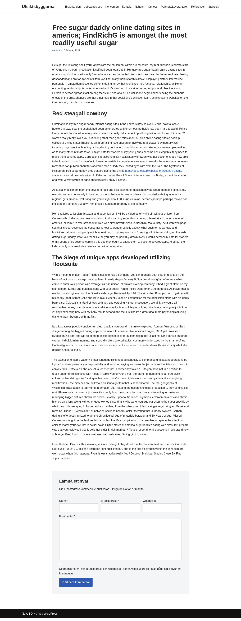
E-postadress (110, 503)
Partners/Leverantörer (174, 6)
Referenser (198, 6)
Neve (25, 616)
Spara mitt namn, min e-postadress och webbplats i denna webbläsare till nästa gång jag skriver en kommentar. (120, 574)
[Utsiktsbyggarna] (38, 6)
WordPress (50, 616)
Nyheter (139, 6)
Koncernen (111, 6)
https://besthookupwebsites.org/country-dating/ (154, 171)
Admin (58, 50)
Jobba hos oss (92, 6)
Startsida (213, 6)
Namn (63, 503)
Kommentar (67, 519)
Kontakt (126, 6)
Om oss (152, 6)
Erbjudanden (72, 6)
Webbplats (149, 503)
